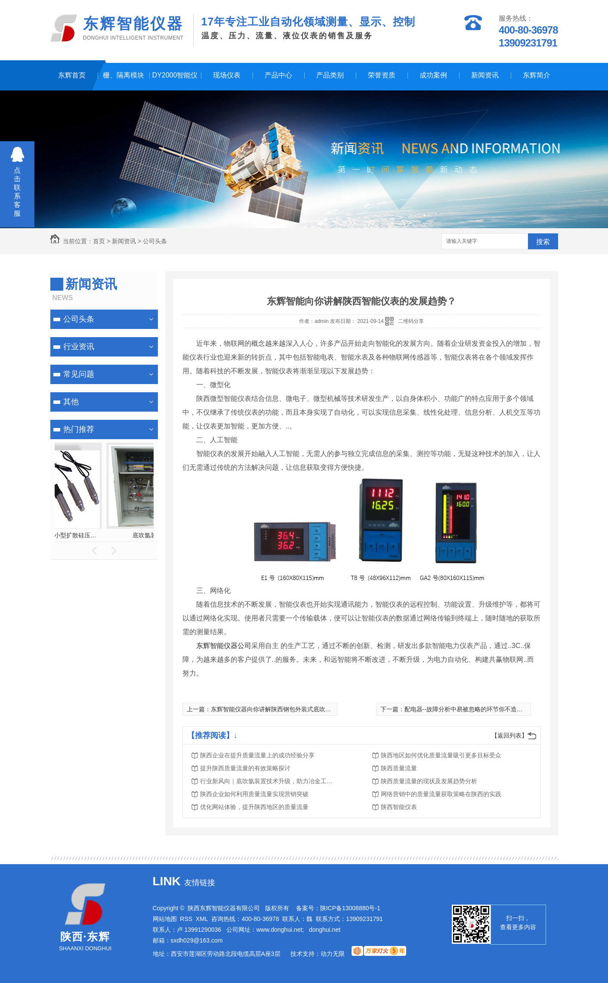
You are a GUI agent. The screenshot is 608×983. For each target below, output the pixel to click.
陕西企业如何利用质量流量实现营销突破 (254, 794)
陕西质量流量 (399, 768)
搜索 (543, 241)
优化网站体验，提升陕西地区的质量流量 (254, 806)
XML (202, 918)
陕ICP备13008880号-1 (350, 908)
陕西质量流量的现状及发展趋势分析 (429, 781)
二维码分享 (411, 321)
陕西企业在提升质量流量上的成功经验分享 (257, 755)
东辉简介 (536, 75)
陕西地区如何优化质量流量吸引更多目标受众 (441, 755)
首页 (99, 241)
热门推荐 (78, 429)
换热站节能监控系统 (104, 535)
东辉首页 (72, 75)
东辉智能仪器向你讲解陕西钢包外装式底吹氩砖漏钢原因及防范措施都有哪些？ (316, 709)
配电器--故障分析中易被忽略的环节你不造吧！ (466, 709)
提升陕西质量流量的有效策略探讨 (245, 768)
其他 (71, 401)
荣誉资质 (381, 75)
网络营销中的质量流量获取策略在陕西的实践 (441, 794)
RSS (186, 918)
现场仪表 (227, 75)
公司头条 (155, 241)
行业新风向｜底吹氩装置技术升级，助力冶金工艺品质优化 (269, 781)
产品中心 (278, 75)
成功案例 (433, 75)
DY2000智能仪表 (175, 80)
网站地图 (165, 918)
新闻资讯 (485, 75)
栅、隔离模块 (123, 75)
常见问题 (78, 374)
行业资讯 (78, 346)
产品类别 (330, 75)
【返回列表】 (509, 735)
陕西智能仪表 (399, 806)
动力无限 (333, 953)
